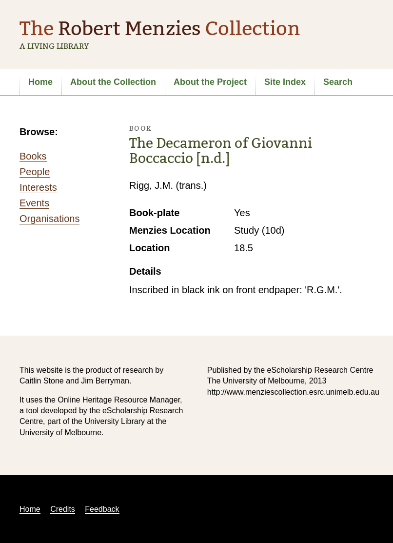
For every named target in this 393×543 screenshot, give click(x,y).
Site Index (285, 82)
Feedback (102, 509)
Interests (38, 187)
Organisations (49, 218)
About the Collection (113, 82)
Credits (62, 509)
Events (34, 203)
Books (33, 156)
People (35, 171)
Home (40, 82)
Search (338, 82)
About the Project (210, 82)
